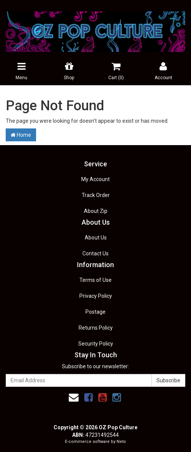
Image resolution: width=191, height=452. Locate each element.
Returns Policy (96, 328)
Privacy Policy (95, 296)
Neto (121, 441)
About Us (96, 238)
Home (21, 135)
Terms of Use (95, 280)
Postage (95, 312)
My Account (95, 179)
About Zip (95, 211)
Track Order (96, 195)
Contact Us (95, 253)
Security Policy (95, 344)
